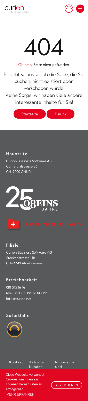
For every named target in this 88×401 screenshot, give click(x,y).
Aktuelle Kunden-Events (37, 366)
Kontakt (16, 362)
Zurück (60, 114)
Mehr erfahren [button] (20, 394)
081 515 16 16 (15, 287)
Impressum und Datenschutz (66, 366)
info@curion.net (18, 299)
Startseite (29, 114)
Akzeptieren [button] (66, 385)
